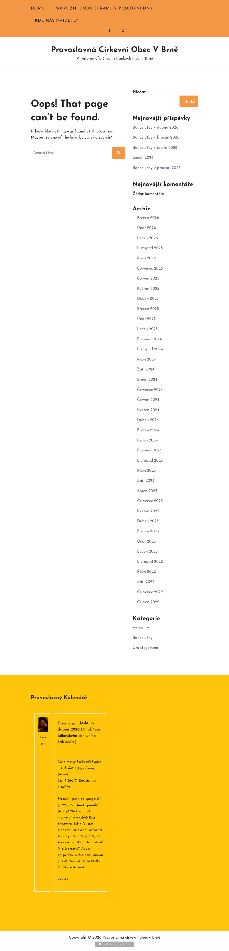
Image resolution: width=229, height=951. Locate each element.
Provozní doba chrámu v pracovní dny (103, 8)
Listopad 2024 (150, 349)
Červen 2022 (148, 602)
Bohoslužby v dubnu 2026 (155, 128)
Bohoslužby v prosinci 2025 (156, 168)
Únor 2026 (146, 228)
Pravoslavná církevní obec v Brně (114, 50)
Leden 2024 (147, 440)
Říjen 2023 (146, 471)
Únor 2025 (146, 319)
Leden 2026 (143, 158)
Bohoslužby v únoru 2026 (155, 148)
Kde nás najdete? (56, 21)
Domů (38, 8)
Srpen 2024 (147, 380)
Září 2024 (145, 369)
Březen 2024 (148, 430)
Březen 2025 (148, 309)
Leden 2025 (147, 329)
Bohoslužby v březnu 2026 (156, 138)
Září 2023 (145, 481)
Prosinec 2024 (149, 339)
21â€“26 (84, 780)
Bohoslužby (143, 638)
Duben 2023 (148, 521)
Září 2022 (146, 582)
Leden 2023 (147, 552)
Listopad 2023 (150, 461)
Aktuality (141, 628)
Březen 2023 (148, 531)
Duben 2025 (148, 299)
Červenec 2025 (150, 269)
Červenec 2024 (150, 390)
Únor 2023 (146, 542)
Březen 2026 (148, 218)
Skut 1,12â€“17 (67, 780)
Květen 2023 (148, 511)
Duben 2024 (148, 420)
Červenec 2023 (150, 501)
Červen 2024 (148, 400)
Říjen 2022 (146, 572)
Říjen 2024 (146, 359)
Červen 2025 (148, 279)
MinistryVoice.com (120, 944)
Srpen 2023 (147, 491)
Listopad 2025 (150, 248)
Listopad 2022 (150, 562)
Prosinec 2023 (149, 450)
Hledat (139, 92)
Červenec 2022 (150, 592)
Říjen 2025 (146, 258)
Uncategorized (145, 648)
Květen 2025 (148, 289)
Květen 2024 (148, 410)
